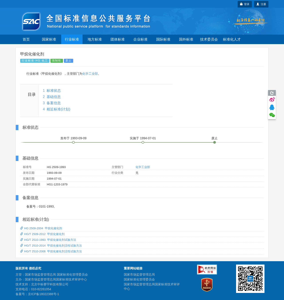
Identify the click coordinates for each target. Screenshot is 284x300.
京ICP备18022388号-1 (43, 294)
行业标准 (72, 39)
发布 (73, 138)
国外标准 (186, 39)
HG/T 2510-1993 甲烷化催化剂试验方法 (48, 239)
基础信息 (54, 97)
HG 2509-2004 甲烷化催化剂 (41, 228)
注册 (261, 4)
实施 (143, 138)
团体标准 (117, 39)
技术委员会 (209, 39)
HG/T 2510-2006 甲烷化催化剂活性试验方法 (51, 251)
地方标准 (95, 39)
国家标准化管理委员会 (139, 279)
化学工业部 (90, 73)
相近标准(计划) (58, 109)
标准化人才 (232, 39)
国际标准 (163, 39)
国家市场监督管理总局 (139, 274)
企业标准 (140, 39)
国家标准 (49, 39)
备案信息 (54, 103)
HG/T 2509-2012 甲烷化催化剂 (42, 234)
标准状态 (54, 90)
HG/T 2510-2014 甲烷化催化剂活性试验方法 (51, 245)
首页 (26, 39)
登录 (245, 4)
